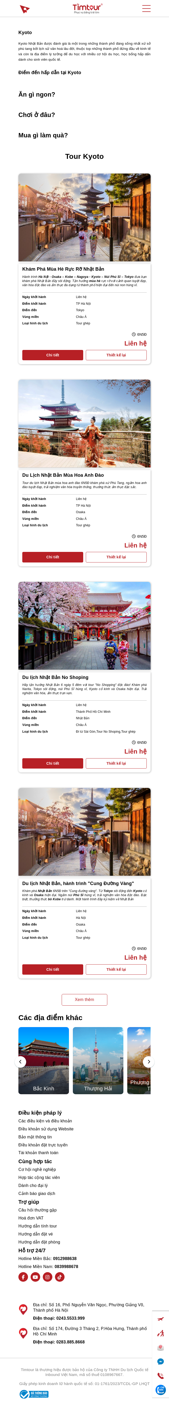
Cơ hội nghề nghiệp (37, 1169)
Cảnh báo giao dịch (36, 1193)
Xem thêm (84, 999)
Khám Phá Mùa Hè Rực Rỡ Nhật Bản (63, 269)
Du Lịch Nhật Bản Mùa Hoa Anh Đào (63, 475)
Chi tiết (52, 355)
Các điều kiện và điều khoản (45, 1121)
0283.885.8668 (70, 1342)
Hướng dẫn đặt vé (35, 1234)
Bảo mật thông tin (35, 1137)
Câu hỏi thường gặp (37, 1210)
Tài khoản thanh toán (38, 1153)
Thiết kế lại (116, 355)
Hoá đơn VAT (31, 1218)
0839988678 (66, 1266)
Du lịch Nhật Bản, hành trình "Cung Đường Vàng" (78, 883)
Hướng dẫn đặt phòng (39, 1242)
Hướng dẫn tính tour (37, 1226)
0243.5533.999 (70, 1318)
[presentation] (20, 1062)
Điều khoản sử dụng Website (46, 1129)
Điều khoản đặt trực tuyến (43, 1145)
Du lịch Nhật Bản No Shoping (55, 677)
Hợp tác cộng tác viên (39, 1177)
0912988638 (65, 1258)
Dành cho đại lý (33, 1185)
